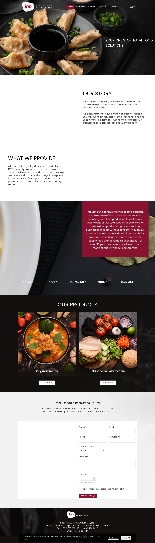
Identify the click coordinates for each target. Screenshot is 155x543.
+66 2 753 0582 (69, 528)
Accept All (126, 538)
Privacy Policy (118, 489)
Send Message (88, 495)
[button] (133, 6)
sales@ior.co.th (81, 531)
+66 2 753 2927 (90, 528)
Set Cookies (113, 538)
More (114, 6)
